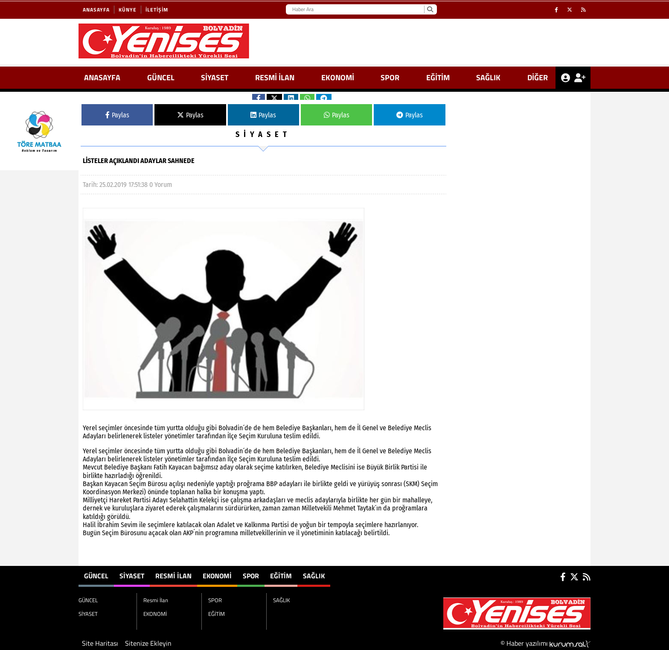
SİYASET (214, 77)
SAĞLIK (488, 77)
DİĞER (537, 77)
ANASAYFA (102, 77)
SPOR (390, 77)
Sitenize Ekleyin (148, 643)
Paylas (117, 115)
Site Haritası (100, 643)
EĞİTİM (438, 77)
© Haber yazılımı (545, 643)
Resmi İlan (274, 77)
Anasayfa (96, 10)
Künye (128, 10)
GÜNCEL (161, 77)
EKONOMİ (337, 77)
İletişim (156, 10)
